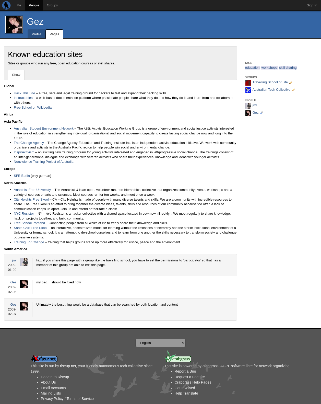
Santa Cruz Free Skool (30, 228)
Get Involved (185, 388)
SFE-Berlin (22, 176)
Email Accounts (53, 388)
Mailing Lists (51, 393)
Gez (35, 21)
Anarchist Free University (32, 190)
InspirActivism (24, 152)
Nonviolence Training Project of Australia (43, 162)
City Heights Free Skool (31, 199)
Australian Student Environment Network (44, 128)
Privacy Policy (52, 399)
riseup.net (68, 366)
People (34, 5)
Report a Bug (185, 371)
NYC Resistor (24, 213)
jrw (14, 260)
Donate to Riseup (55, 377)
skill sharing (288, 68)
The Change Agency (29, 143)
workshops (269, 68)
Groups (52, 5)
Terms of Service (79, 399)
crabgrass (211, 366)
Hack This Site (24, 93)
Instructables (23, 98)
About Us (48, 382)
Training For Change (29, 242)
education (252, 68)
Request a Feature (190, 377)
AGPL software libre (236, 366)
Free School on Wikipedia (33, 107)
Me (19, 5)
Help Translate (186, 393)
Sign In (312, 5)
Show (16, 75)
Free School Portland (29, 223)
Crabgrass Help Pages (193, 382)
